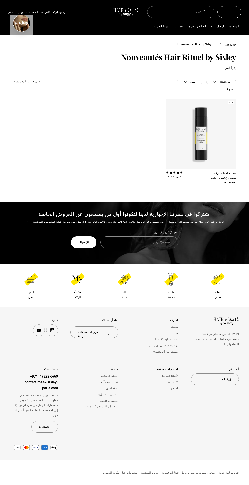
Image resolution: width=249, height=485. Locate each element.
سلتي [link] (11, 12)
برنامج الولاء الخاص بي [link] (53, 12)
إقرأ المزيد (229, 67)
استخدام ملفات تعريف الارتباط (199, 472)
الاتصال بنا (173, 382)
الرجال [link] (220, 26)
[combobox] (94, 334)
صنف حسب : (26, 81)
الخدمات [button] (179, 26)
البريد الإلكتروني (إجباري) (166, 232)
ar (231, 12)
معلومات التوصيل (108, 400)
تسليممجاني (218, 294)
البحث (200, 12)
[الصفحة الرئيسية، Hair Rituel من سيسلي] (126, 12)
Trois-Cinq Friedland (167, 339)
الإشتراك (84, 242)
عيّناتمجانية (171, 294)
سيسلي (174, 326)
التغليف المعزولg (108, 394)
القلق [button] (189, 82)
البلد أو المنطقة (109, 320)
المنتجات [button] (234, 26)
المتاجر (175, 388)
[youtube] (39, 330)
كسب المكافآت (109, 382)
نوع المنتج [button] (223, 82)
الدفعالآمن (31, 294)
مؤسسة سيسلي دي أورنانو (163, 345)
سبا (177, 333)
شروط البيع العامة (229, 472)
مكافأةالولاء (78, 294)
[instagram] (52, 330)
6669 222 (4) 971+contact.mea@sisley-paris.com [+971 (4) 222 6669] (41, 382)
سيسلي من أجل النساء (166, 351)
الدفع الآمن (112, 388)
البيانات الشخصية (149, 472)
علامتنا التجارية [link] (162, 26)
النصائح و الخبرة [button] (198, 26)
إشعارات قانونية (171, 472)
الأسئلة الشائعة (170, 375)
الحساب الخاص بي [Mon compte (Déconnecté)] (27, 12)
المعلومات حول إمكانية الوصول (120, 472)
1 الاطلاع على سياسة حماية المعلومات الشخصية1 (58, 221)
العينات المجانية (109, 375)
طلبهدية (124, 294)
